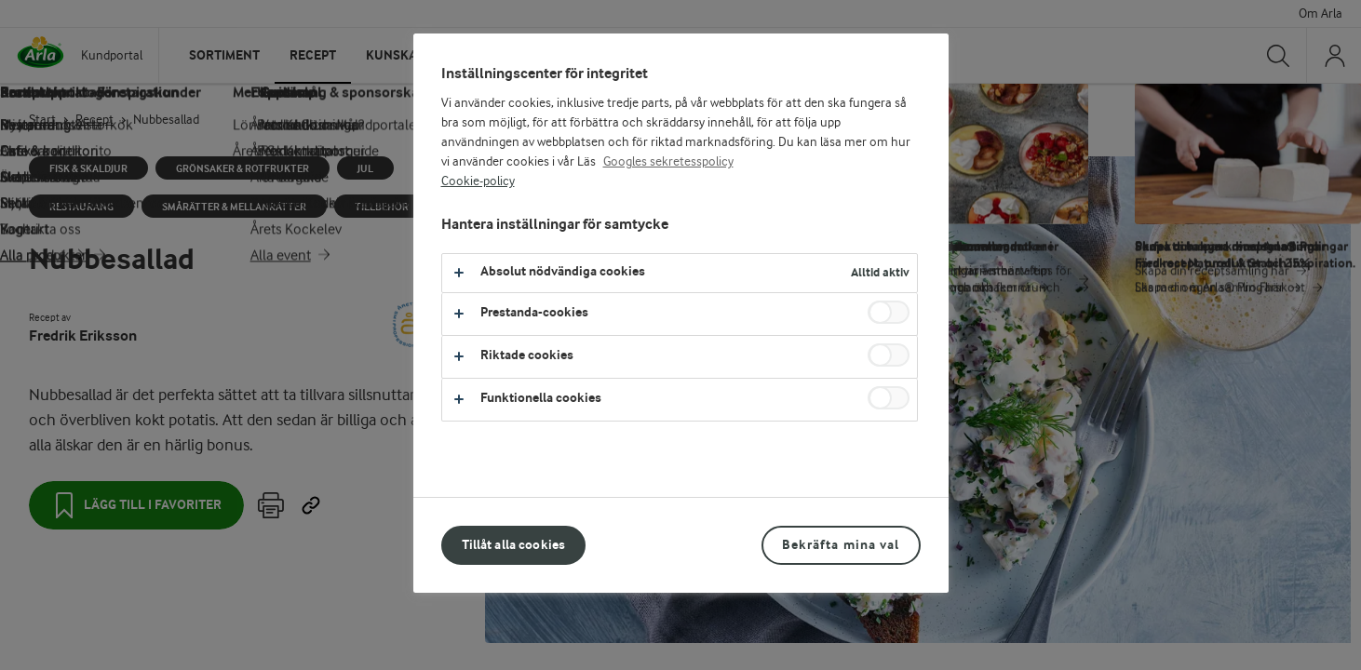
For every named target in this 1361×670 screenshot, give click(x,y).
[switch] (889, 312)
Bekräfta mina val (840, 545)
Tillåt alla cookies (514, 545)
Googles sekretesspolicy (668, 161)
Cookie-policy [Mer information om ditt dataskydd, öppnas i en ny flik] (478, 181)
